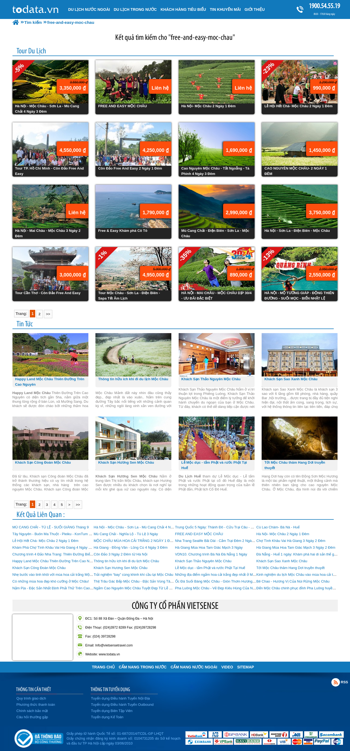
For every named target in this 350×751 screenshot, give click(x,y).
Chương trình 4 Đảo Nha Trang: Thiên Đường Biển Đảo (55, 554)
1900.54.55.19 (324, 5)
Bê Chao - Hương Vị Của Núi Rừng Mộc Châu (293, 581)
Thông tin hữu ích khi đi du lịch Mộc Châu (126, 561)
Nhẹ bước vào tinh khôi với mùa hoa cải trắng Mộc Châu (56, 575)
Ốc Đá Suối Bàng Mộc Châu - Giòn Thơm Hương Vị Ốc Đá (221, 581)
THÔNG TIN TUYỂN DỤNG (110, 689)
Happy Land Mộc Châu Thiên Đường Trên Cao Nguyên (55, 561)
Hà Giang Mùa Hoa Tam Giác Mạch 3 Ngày (209, 547)
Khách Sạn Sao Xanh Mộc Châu (281, 561)
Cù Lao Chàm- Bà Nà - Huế (278, 527)
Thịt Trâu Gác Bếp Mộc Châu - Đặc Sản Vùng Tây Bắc (136, 581)
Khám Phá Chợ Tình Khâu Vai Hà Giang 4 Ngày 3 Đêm (55, 547)
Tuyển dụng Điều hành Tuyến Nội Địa (120, 698)
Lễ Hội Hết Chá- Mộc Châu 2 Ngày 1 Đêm (45, 541)
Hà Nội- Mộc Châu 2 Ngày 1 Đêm (282, 534)
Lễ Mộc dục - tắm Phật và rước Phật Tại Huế (210, 568)
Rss (335, 682)
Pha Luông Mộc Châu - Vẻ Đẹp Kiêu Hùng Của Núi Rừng (220, 588)
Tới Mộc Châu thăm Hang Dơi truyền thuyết (290, 568)
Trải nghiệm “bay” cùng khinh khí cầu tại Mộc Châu (133, 575)
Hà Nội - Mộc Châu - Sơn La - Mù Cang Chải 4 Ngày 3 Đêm (141, 527)
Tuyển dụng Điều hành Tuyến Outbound (122, 705)
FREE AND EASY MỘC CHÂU (199, 534)
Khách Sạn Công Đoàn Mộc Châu (39, 568)
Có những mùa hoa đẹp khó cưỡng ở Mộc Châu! (50, 581)
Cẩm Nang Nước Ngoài (194, 667)
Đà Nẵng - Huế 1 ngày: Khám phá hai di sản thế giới (297, 554)
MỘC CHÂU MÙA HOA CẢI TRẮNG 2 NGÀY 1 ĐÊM (134, 541)
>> (48, 314)
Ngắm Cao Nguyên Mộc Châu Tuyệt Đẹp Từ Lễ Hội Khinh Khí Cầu (146, 588)
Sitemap (245, 667)
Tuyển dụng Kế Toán (107, 717)
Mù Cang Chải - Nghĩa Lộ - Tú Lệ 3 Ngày (126, 534)
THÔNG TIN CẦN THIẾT (33, 689)
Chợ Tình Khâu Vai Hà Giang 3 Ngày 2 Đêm (291, 541)
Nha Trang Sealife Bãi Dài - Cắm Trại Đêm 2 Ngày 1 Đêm (220, 541)
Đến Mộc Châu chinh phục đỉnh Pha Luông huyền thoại (299, 588)
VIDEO (227, 667)
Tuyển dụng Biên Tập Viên (112, 711)
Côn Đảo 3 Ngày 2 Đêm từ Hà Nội (120, 554)
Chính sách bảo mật (32, 711)
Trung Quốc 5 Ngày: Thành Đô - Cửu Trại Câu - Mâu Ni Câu (222, 527)
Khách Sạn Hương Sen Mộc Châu (120, 568)
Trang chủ (103, 667)
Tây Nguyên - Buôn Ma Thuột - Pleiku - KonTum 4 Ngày (56, 534)
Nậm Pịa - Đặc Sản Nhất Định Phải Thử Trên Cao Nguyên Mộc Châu (66, 588)
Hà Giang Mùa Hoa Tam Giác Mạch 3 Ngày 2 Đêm (295, 547)
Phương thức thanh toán (36, 705)
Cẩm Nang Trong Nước (142, 667)
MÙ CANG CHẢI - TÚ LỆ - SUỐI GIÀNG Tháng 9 (50, 527)
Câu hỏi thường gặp (32, 717)
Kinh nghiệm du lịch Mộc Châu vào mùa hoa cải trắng (298, 575)
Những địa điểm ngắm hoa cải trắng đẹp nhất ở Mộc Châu (220, 575)
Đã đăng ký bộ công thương (38, 737)
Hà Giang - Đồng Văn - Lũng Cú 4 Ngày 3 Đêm (131, 547)
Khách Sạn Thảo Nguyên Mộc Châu (203, 561)
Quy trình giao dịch (31, 698)
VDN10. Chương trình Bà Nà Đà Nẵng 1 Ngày (211, 554)
